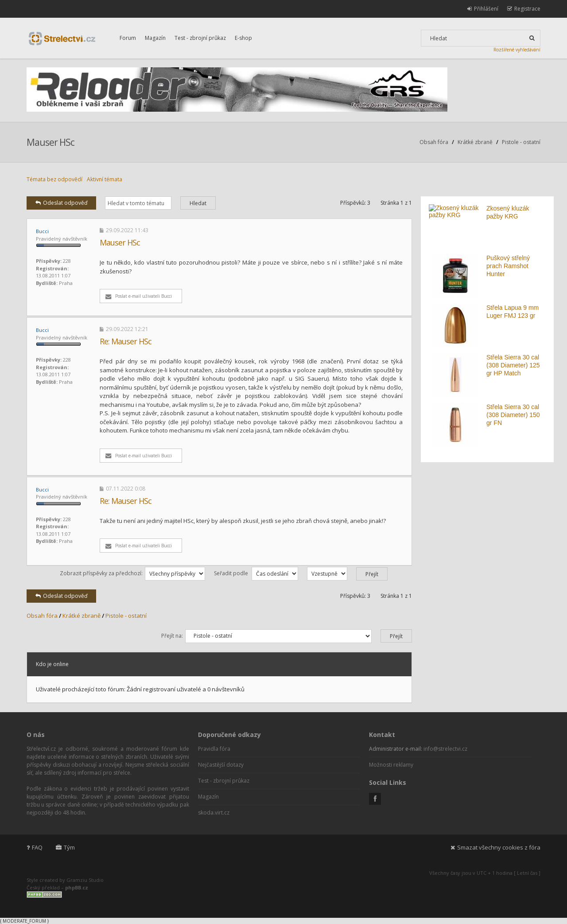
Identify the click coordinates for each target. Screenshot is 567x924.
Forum (128, 38)
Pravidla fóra (214, 748)
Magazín (155, 38)
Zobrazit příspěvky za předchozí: (132, 573)
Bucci (42, 231)
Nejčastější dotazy (221, 764)
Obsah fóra (433, 142)
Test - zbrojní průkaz (200, 38)
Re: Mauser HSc (125, 341)
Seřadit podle (256, 573)
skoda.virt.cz (213, 812)
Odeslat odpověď (61, 203)
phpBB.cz (76, 887)
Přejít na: (172, 635)
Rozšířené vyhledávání (516, 50)
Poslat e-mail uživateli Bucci (138, 296)
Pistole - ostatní (521, 142)
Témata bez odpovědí (54, 179)
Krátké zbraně (475, 142)
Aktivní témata (104, 179)
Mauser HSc (50, 142)
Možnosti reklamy (391, 764)
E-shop (243, 38)
